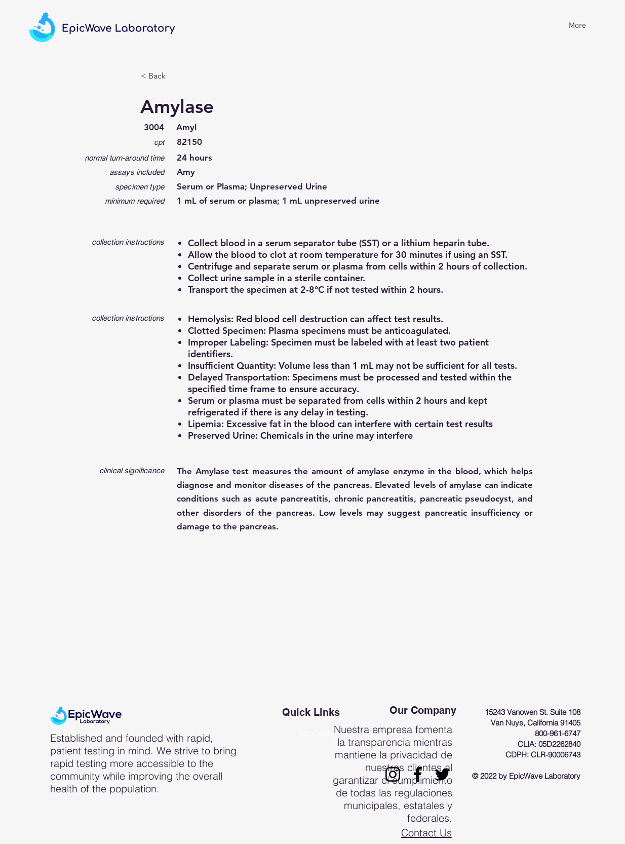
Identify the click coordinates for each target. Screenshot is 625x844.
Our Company (422, 710)
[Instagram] (393, 774)
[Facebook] (417, 774)
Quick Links (311, 712)
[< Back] (174, 76)
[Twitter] (442, 774)
